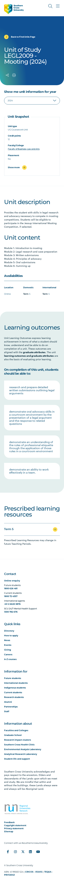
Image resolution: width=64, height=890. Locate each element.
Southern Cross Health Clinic (19, 744)
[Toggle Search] (50, 6)
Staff (6, 711)
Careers (8, 654)
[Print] (14, 75)
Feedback (9, 822)
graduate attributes (34, 352)
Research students (14, 697)
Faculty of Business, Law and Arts (23, 149)
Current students (13, 692)
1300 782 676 (11, 612)
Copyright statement (15, 825)
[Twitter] (23, 851)
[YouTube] (38, 851)
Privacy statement (14, 828)
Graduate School (13, 735)
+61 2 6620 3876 (12, 604)
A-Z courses (10, 659)
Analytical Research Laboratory (20, 754)
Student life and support (17, 759)
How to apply (11, 635)
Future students (12, 678)
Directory (9, 631)
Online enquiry (12, 580)
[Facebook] (8, 851)
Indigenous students (15, 687)
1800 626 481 (11, 588)
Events (7, 645)
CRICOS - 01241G (33, 872)
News (7, 640)
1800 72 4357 (10, 596)
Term (26, 294)
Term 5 (8, 529)
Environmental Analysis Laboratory (22, 749)
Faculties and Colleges (16, 730)
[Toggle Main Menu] (58, 6)
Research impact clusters (17, 740)
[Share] (7, 75)
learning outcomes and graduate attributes (29, 355)
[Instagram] (15, 851)
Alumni (8, 702)
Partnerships (11, 706)
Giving (7, 649)
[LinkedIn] (30, 851)
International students (16, 683)
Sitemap (8, 831)
